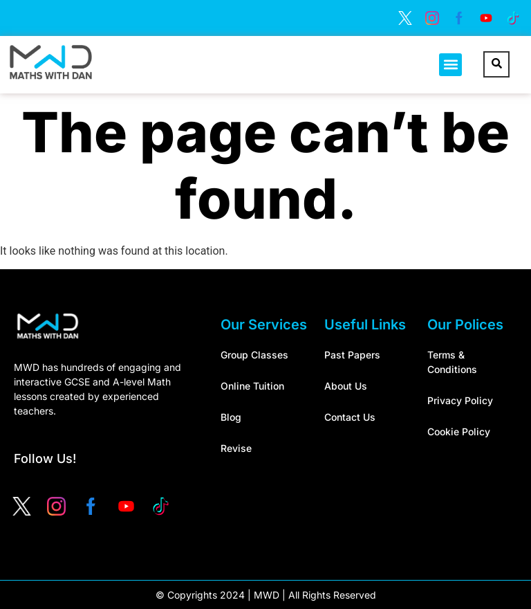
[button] (450, 64)
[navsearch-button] (496, 64)
